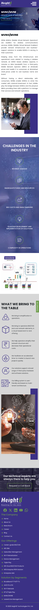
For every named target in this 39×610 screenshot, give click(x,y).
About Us (7, 522)
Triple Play (7, 562)
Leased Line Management (13, 599)
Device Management (11, 559)
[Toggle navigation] (33, 4)
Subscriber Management (13, 552)
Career (6, 529)
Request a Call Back (19, 485)
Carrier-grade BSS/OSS (12, 545)
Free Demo (6, 19)
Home (6, 519)
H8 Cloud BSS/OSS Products (14, 566)
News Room (8, 526)
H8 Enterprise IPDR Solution (13, 570)
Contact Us (8, 536)
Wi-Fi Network (9, 589)
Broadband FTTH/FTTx (12, 582)
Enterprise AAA (9, 573)
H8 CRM (6, 548)
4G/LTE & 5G (8, 585)
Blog (5, 533)
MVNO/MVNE (8, 596)
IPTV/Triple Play (9, 592)
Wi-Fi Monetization (10, 555)
